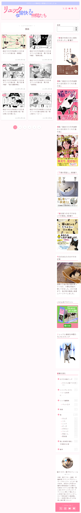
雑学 (68, 449)
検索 (58, 25)
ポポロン (69, 429)
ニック (69, 424)
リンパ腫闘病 (68, 400)
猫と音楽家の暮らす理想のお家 (68, 442)
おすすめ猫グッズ (68, 379)
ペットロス (69, 404)
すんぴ (69, 419)
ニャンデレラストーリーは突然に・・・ (68, 392)
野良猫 (69, 436)
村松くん (69, 434)
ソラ (69, 421)
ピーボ (69, 426)
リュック (69, 431)
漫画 (68, 409)
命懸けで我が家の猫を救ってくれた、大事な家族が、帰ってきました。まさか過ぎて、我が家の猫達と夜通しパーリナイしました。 (67, 289)
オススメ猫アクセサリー (69, 384)
